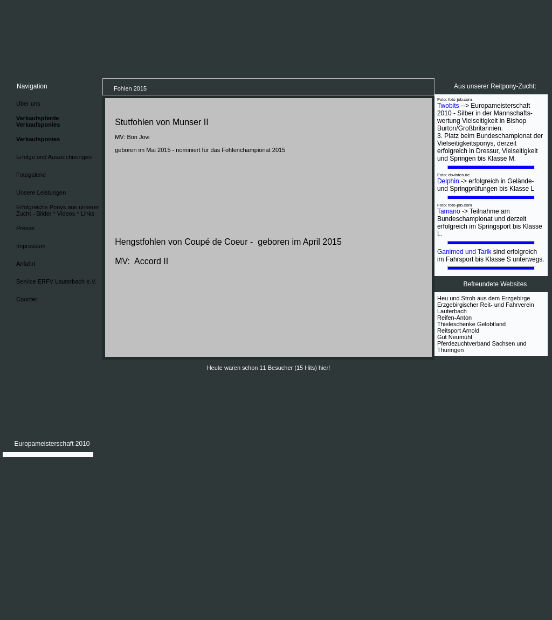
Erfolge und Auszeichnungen (54, 157)
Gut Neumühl (454, 337)
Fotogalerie (31, 174)
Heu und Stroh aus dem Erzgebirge (483, 298)
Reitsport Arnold (458, 330)
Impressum (30, 246)
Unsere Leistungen (41, 192)
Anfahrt (25, 263)
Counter (26, 299)
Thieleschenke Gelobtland (471, 324)
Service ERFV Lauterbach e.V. (56, 281)
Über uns (28, 103)
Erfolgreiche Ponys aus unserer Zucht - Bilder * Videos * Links (57, 210)
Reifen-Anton (454, 317)
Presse (25, 228)
